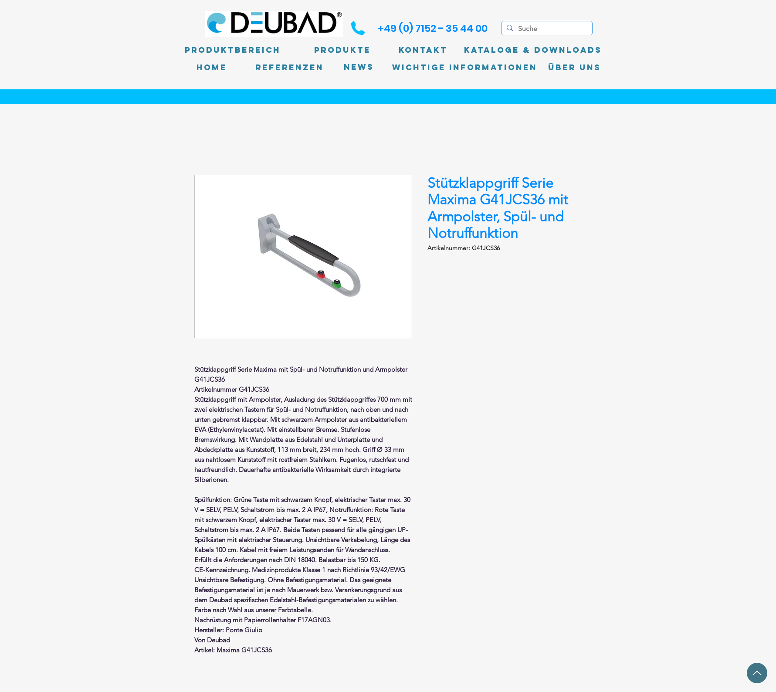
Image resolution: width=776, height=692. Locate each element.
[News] (359, 67)
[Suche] (546, 28)
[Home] (212, 67)
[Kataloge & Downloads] (533, 50)
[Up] (757, 673)
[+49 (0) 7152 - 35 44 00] (433, 28)
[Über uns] (574, 67)
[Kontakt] (423, 50)
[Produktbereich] (233, 50)
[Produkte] (342, 50)
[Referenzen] (289, 67)
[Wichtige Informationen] (464, 67)
